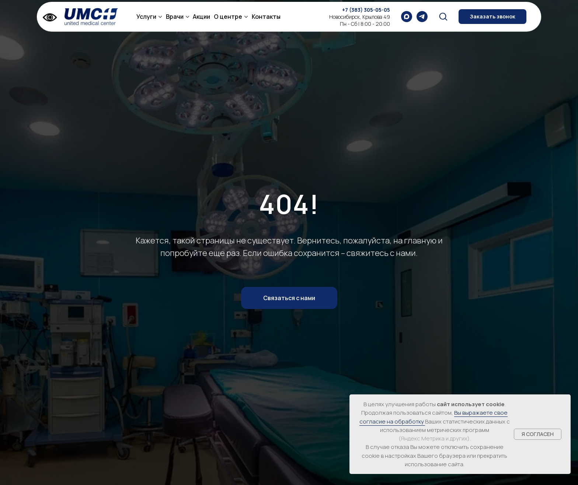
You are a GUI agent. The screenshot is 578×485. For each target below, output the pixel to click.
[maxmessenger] (406, 16)
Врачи (175, 17)
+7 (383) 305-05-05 (366, 9)
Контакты (266, 17)
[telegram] (422, 16)
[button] (443, 16)
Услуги (146, 17)
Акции (201, 17)
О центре (228, 17)
